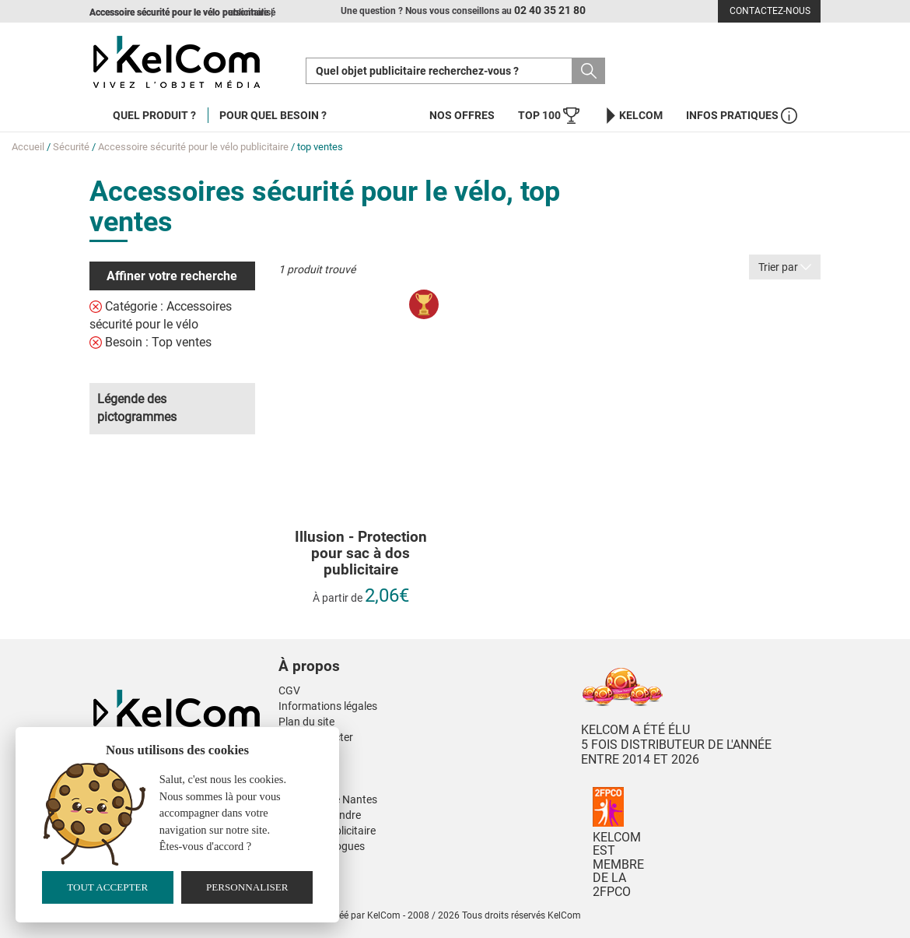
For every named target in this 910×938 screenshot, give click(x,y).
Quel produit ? (154, 115)
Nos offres (462, 115)
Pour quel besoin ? (273, 115)
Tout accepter (107, 887)
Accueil (28, 147)
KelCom (633, 115)
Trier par (784, 267)
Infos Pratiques (741, 115)
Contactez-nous (770, 10)
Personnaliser (247, 887)
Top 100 (548, 115)
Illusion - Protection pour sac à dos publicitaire (361, 553)
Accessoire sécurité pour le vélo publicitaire (193, 147)
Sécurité (71, 147)
